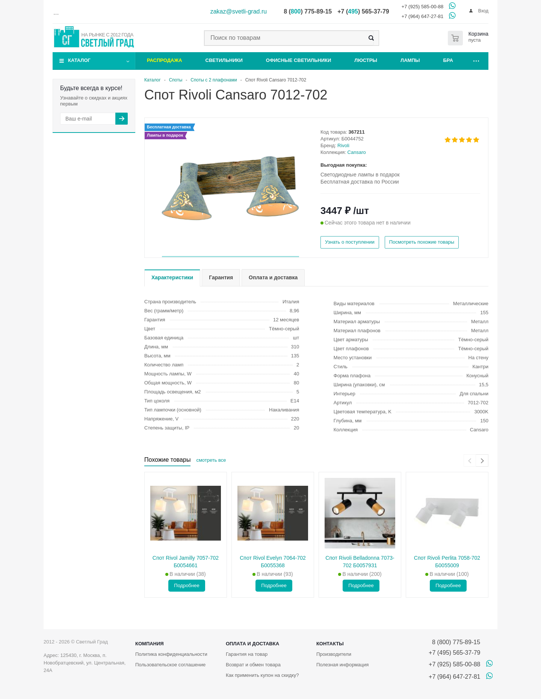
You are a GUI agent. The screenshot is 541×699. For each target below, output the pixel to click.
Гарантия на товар (246, 654)
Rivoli (343, 145)
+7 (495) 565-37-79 (454, 652)
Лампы (410, 60)
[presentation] (470, 460)
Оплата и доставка (252, 643)
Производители (333, 654)
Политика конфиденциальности (171, 654)
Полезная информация (342, 664)
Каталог (79, 60)
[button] (230, 256)
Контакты (330, 643)
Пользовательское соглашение (170, 664)
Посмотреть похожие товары (421, 242)
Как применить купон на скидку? (262, 675)
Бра (448, 60)
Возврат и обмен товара (253, 664)
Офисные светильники (298, 60)
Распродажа (164, 60)
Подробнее (186, 585)
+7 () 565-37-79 (363, 11)
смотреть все (211, 460)
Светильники (224, 60)
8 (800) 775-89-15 (454, 642)
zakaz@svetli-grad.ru (238, 11)
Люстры (365, 60)
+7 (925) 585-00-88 (423, 6)
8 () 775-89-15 (308, 11)
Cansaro (357, 152)
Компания (149, 643)
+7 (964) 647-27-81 (423, 16)
